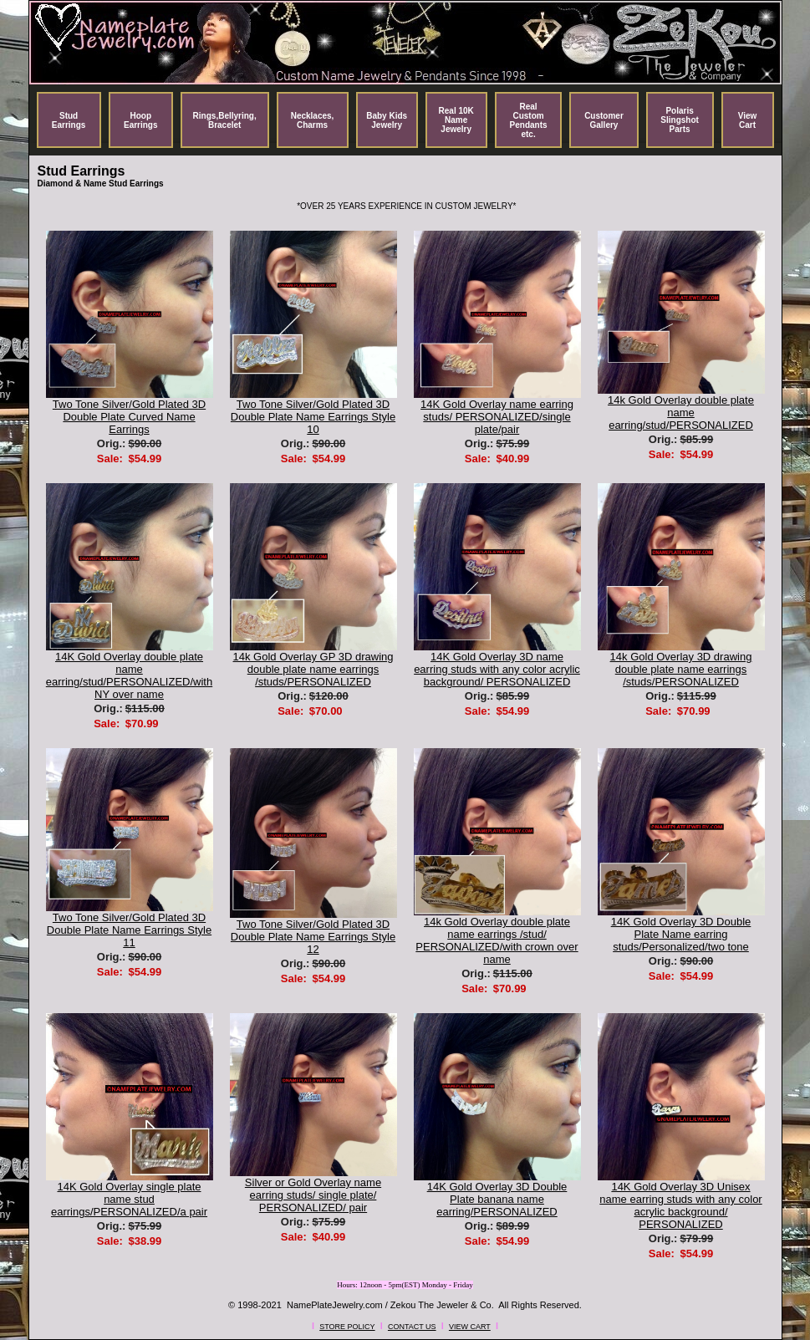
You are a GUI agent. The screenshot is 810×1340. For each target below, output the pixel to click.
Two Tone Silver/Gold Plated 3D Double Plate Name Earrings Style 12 (313, 936)
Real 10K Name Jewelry (456, 120)
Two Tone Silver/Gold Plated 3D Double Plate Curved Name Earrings (129, 417)
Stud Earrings (69, 120)
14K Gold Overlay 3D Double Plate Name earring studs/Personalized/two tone (681, 934)
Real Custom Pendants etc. (529, 120)
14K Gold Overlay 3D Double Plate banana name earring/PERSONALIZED (497, 1199)
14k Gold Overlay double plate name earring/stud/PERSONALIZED (681, 412)
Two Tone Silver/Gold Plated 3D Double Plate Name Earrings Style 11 (129, 930)
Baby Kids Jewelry (386, 120)
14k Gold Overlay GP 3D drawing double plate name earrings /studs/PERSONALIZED (313, 669)
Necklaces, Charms (312, 120)
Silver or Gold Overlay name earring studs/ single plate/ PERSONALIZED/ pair (313, 1195)
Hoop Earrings (141, 120)
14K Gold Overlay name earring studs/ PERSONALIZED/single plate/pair (496, 417)
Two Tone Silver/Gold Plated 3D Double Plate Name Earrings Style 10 (313, 417)
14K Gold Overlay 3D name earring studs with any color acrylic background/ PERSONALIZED (497, 669)
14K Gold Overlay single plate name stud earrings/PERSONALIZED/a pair (129, 1199)
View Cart (747, 120)
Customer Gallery (604, 120)
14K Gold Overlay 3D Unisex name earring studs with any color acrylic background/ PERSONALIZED (680, 1205)
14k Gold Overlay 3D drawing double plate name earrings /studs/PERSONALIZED (681, 669)
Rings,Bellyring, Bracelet (225, 120)
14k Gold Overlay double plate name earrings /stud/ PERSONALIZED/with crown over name (496, 940)
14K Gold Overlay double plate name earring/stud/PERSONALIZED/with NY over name (129, 675)
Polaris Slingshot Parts (679, 120)
